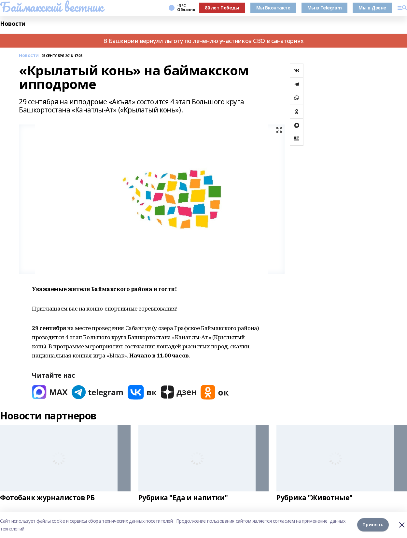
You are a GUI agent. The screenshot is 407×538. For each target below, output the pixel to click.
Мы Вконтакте (273, 8)
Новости (12, 23)
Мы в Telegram (324, 8)
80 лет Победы (222, 8)
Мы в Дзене (372, 8)
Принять (373, 525)
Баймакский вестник (51, 7)
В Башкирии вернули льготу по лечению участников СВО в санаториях (203, 41)
